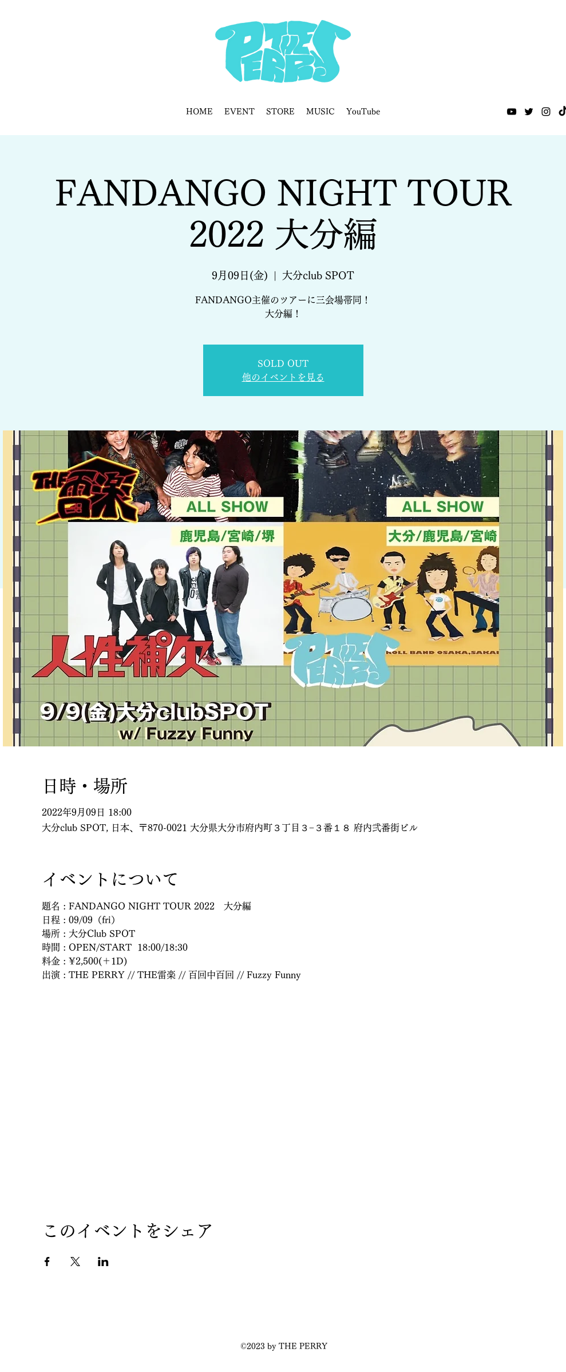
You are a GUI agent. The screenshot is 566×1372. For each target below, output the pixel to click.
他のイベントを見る (283, 377)
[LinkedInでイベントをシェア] (103, 1261)
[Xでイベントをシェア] (75, 1261)
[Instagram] (546, 111)
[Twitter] (529, 111)
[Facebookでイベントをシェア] (47, 1261)
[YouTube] (511, 111)
